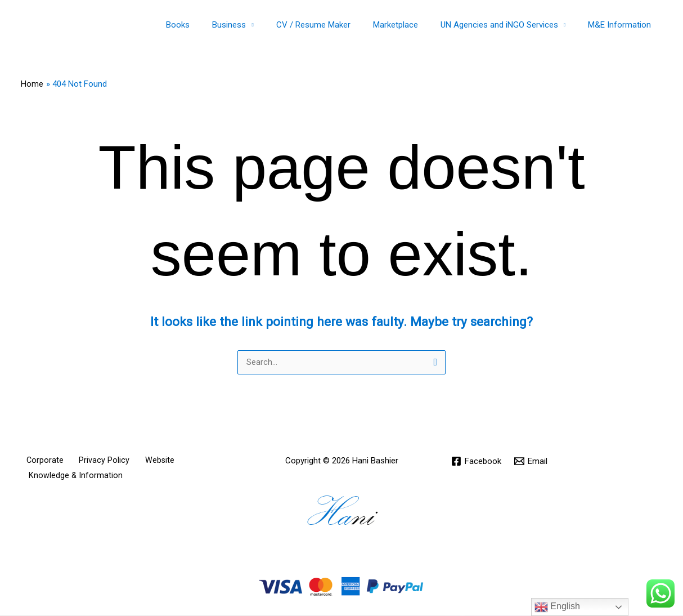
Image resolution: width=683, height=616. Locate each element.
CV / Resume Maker (333, 25)
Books (209, 25)
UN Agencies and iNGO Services (508, 25)
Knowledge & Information (72, 477)
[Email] (532, 462)
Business (254, 25)
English (557, 607)
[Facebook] (476, 462)
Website (141, 461)
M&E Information (622, 25)
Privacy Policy (92, 461)
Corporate (40, 461)
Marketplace (409, 25)
